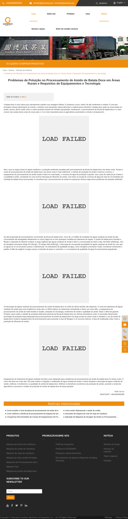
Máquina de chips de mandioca (20, 453)
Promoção (49, 435)
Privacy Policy (122, 517)
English (120, 3)
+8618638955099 (12, 3)
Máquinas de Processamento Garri (21, 462)
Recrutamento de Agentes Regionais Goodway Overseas (76, 459)
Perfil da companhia (64, 444)
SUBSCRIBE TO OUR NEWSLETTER (17, 480)
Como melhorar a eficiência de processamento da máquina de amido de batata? (33, 414)
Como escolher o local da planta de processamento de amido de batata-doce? (33, 411)
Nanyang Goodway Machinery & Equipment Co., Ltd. (34, 517)
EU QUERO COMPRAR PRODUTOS (25, 63)
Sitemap (108, 517)
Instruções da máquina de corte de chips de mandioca (86, 414)
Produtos (70, 14)
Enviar (10, 497)
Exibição (107, 461)
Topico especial (110, 456)
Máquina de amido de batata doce (21, 471)
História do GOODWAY (66, 449)
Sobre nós (51, 14)
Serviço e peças (38, 29)
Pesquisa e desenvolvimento (68, 453)
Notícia (104, 14)
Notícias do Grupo (112, 444)
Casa (34, 14)
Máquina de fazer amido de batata (21, 458)
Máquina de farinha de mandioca (21, 444)
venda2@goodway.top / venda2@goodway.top (52, 3)
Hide (23, 97)
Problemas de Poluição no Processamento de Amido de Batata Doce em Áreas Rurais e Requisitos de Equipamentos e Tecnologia (55, 73)
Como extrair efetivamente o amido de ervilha (82, 411)
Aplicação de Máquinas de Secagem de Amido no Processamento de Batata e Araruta (92, 417)
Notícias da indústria (24, 70)
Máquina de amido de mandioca (20, 449)
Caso (88, 14)
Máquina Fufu (12, 467)
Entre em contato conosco (67, 29)
